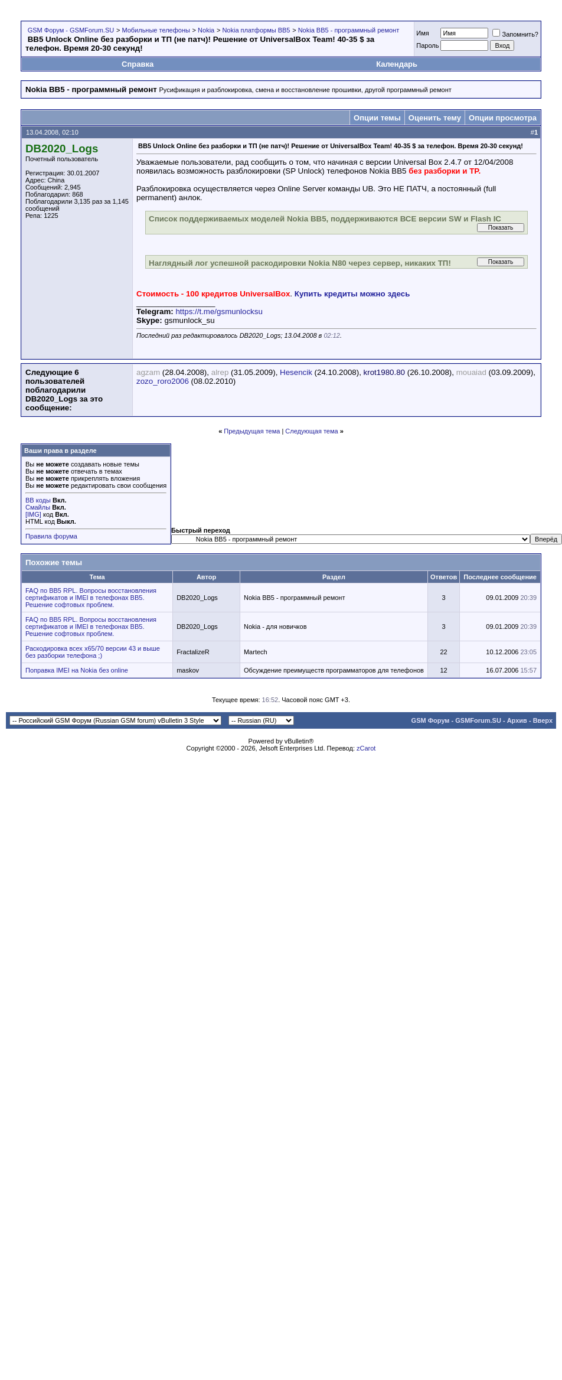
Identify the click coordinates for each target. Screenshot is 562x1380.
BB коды (38, 500)
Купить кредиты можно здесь (352, 293)
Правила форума (51, 536)
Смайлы (37, 507)
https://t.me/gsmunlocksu (218, 311)
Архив (517, 720)
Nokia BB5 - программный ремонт (349, 30)
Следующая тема (311, 431)
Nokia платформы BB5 (256, 30)
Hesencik (296, 372)
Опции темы (377, 117)
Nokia (206, 30)
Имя (422, 33)
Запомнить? (515, 34)
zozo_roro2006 (162, 381)
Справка (137, 64)
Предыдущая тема (252, 431)
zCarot (366, 748)
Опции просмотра (503, 117)
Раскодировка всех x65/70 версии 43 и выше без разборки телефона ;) (92, 652)
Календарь (396, 64)
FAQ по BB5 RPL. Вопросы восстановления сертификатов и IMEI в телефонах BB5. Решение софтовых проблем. (90, 597)
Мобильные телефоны (156, 30)
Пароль (427, 45)
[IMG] (33, 514)
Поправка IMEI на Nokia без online (76, 670)
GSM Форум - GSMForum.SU (71, 30)
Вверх (543, 720)
